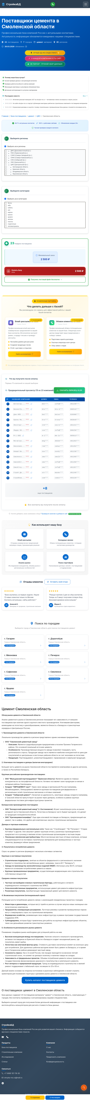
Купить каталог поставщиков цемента (45, 980)
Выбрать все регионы (14, 146)
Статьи (4, 1062)
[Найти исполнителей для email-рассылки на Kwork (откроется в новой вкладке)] (24, 354)
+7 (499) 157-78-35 (11, 1073)
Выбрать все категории (15, 199)
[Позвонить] (53, 4)
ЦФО (38, 116)
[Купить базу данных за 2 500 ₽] (45, 271)
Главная (5, 116)
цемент (31, 116)
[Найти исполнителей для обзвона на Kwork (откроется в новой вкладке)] (65, 351)
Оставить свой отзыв (57, 582)
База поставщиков (18, 116)
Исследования (8, 1057)
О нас (48, 1047)
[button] (45, 280)
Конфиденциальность (55, 1062)
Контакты (50, 1052)
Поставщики (55, 1097)
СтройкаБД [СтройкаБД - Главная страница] (11, 4)
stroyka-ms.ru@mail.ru (12, 1077)
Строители (35, 1097)
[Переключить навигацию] (85, 4)
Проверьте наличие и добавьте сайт (54, 514)
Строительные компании (12, 1052)
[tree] (45, 162)
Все (85, 96)
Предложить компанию (56, 1057)
